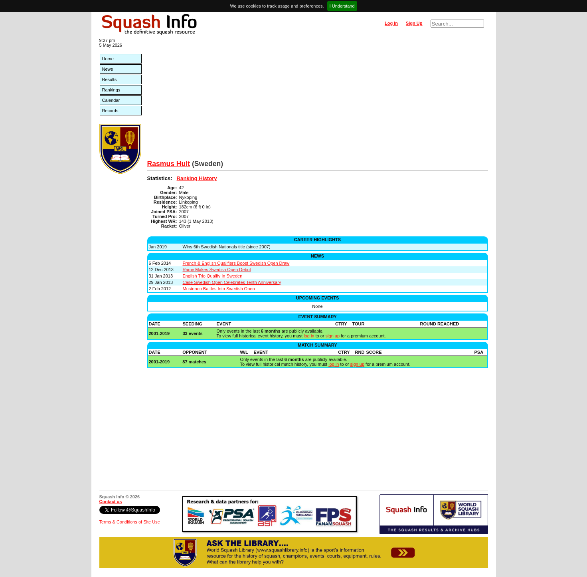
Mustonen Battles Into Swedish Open (219, 288)
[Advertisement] (317, 100)
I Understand (342, 6)
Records (110, 110)
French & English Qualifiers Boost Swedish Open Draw (236, 263)
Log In (391, 23)
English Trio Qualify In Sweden (213, 276)
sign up (333, 335)
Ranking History (197, 178)
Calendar (111, 100)
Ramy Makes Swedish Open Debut (217, 269)
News (107, 69)
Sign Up (414, 23)
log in (309, 335)
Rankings (111, 89)
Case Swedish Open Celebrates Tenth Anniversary (232, 282)
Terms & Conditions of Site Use (129, 521)
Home (108, 58)
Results (109, 79)
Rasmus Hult (168, 164)
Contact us (110, 501)
